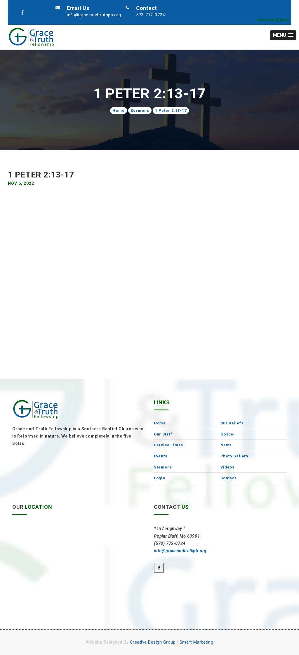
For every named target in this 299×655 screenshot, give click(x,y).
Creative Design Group (153, 642)
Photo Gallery (234, 456)
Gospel (227, 434)
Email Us (78, 8)
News (226, 445)
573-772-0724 (150, 15)
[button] (283, 35)
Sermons (140, 110)
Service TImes (273, 20)
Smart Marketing (196, 642)
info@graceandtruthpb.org (94, 15)
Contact (146, 8)
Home (118, 110)
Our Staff (163, 434)
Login (159, 478)
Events (160, 456)
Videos (227, 467)
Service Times (168, 445)
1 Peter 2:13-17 (171, 110)
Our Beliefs (232, 423)
